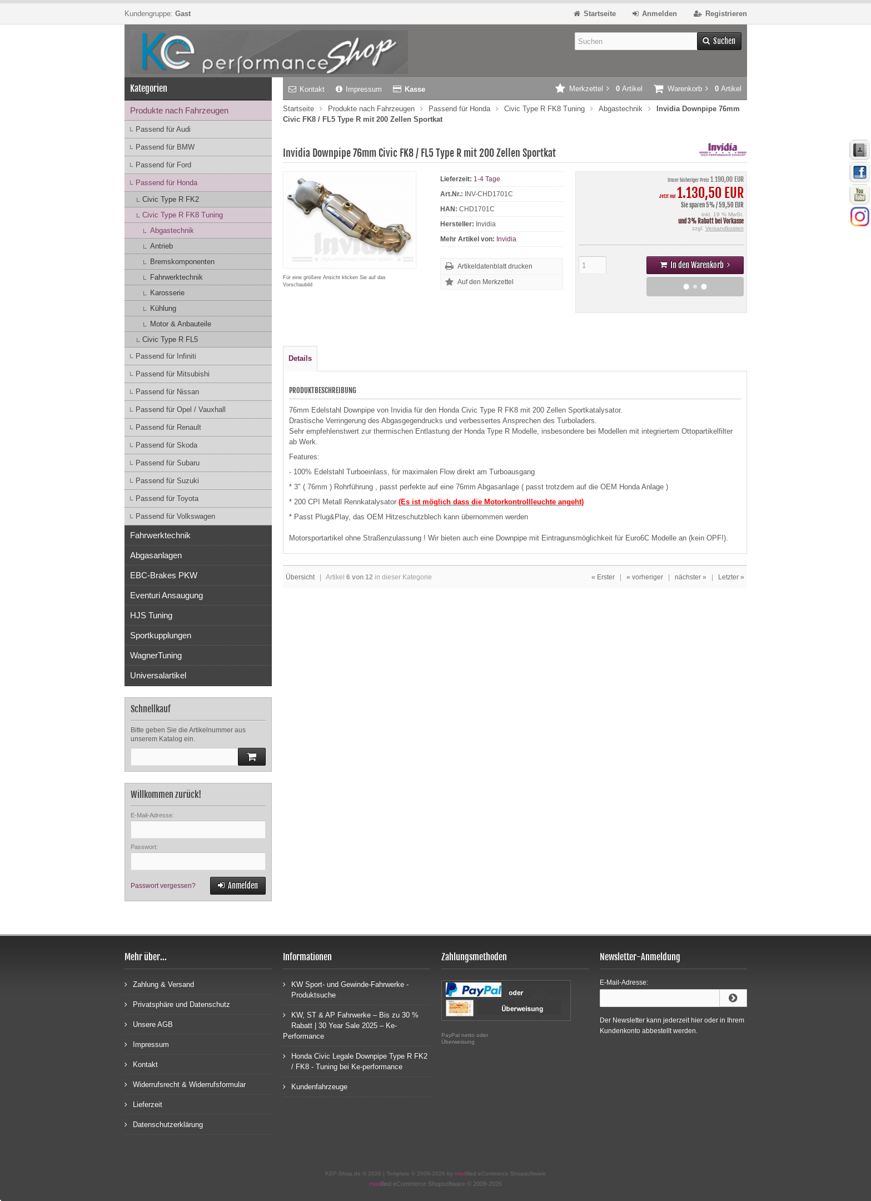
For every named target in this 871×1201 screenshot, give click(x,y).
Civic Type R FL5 (170, 339)
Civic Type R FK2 (170, 199)
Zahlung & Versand (159, 984)
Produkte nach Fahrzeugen (179, 110)
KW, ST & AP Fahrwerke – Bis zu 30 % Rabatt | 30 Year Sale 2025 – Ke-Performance (351, 1025)
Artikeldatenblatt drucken (494, 266)
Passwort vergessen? (163, 886)
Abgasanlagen (156, 555)
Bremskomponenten (182, 261)
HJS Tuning (151, 615)
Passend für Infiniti (166, 356)
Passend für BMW (165, 147)
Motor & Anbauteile (180, 324)
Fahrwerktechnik (176, 277)
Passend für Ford (163, 165)
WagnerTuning (156, 655)
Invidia (506, 239)
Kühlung (163, 308)
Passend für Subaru (168, 463)
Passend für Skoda (166, 445)
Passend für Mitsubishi (173, 374)
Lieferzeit (143, 1104)
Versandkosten (724, 228)
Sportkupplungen (160, 635)
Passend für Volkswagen (175, 516)
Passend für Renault (168, 427)
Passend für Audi (163, 129)
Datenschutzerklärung (164, 1124)
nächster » (690, 577)
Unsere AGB (149, 1024)
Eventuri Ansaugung (166, 595)
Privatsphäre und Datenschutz (177, 1004)
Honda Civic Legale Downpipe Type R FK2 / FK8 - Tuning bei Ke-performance (355, 1061)
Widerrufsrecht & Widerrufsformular (185, 1084)
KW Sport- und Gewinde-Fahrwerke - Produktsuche (346, 989)
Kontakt (306, 89)
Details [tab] (300, 358)
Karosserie (167, 293)
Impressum (359, 89)
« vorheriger (644, 577)
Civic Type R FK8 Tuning (182, 215)
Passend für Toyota (167, 498)
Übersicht (300, 577)
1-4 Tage (487, 179)
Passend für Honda (166, 182)
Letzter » (731, 577)
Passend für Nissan (167, 392)
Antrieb (161, 246)
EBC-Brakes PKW (163, 575)
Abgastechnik (172, 230)
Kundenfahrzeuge (315, 1086)
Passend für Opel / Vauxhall (181, 409)
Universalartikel (158, 675)
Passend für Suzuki (167, 481)
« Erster (603, 577)
